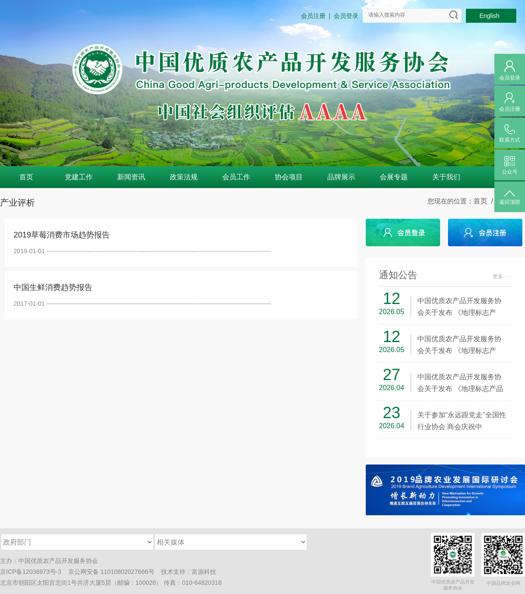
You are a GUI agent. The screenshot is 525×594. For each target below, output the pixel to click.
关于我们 (446, 177)
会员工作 (236, 177)
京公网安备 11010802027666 (108, 571)
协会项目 (289, 177)
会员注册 (313, 15)
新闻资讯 (131, 177)
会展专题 (394, 177)
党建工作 (79, 177)
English (491, 15)
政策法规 (184, 177)
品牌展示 (341, 177)
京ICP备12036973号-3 (30, 571)
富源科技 (204, 571)
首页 (26, 177)
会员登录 (346, 15)
